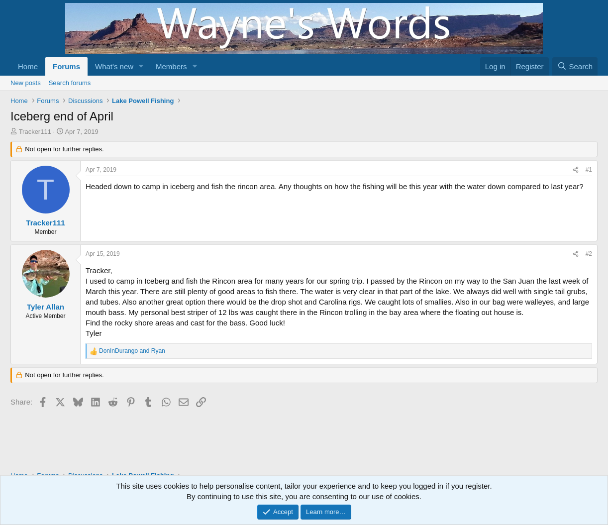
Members (171, 66)
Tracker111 (35, 131)
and (132, 350)
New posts (25, 83)
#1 (589, 169)
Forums (66, 66)
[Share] (575, 170)
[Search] (575, 66)
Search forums (70, 83)
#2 (589, 253)
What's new (114, 66)
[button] (141, 66)
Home (28, 66)
